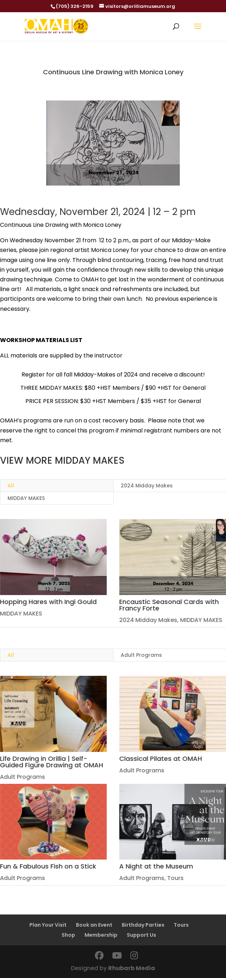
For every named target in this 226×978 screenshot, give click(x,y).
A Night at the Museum (156, 866)
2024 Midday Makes (148, 620)
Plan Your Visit (48, 924)
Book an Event (94, 924)
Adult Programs (141, 770)
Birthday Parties (143, 924)
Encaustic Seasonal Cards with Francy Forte (168, 605)
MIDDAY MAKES (26, 498)
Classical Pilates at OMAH (160, 758)
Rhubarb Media (131, 968)
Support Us (141, 935)
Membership (101, 935)
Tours (175, 878)
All (11, 485)
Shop (68, 935)
